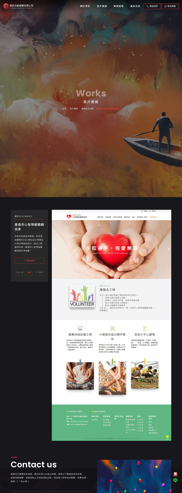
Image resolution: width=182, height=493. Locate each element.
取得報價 (170, 6)
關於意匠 (85, 6)
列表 (29, 272)
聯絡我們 (152, 6)
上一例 (19, 272)
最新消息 (135, 6)
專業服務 (119, 6)
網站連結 (29, 260)
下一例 (39, 272)
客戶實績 (102, 6)
